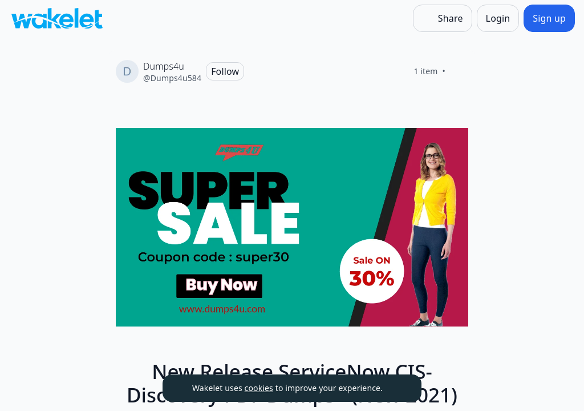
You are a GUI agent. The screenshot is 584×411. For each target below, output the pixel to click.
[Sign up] (549, 18)
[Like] (459, 71)
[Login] (498, 18)
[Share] (442, 18)
